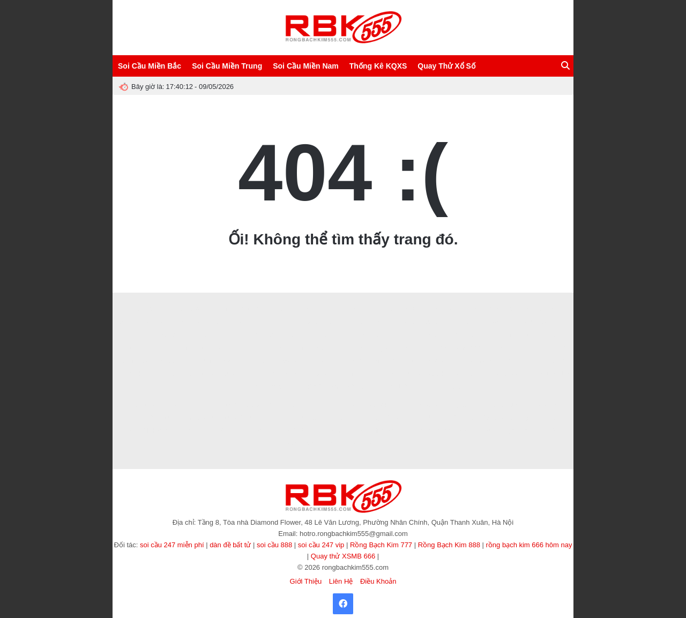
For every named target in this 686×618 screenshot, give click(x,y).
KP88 (547, 431)
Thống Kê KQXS (378, 66)
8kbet (536, 361)
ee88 (235, 322)
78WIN (273, 405)
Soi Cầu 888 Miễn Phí (201, 309)
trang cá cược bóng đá (380, 443)
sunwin (266, 431)
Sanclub (420, 322)
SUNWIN (481, 335)
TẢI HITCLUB (200, 431)
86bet (227, 431)
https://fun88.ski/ (526, 405)
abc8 (325, 335)
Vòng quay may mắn (332, 348)
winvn (180, 405)
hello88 (300, 374)
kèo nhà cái (180, 374)
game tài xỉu (540, 418)
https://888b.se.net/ (243, 418)
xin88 (441, 322)
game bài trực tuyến (213, 361)
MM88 (495, 405)
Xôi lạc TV (400, 431)
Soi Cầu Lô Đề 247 (147, 309)
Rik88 (380, 361)
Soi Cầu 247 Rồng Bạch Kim (448, 405)
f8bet (336, 374)
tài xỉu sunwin (487, 431)
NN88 (540, 348)
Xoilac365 (429, 431)
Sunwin (504, 335)
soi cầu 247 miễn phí (172, 545)
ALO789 (314, 405)
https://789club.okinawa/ (492, 418)
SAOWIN (446, 309)
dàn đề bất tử (230, 545)
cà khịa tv (456, 431)
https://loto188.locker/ (424, 374)
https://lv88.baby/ (242, 405)
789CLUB (346, 335)
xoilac (313, 322)
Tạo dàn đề (250, 348)
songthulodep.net (138, 348)
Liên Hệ (341, 581)
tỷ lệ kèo (222, 348)
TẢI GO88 (447, 418)
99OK (290, 361)
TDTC (464, 361)
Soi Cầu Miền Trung (227, 66)
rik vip (401, 418)
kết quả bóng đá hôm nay (482, 322)
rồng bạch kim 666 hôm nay (529, 545)
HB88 (239, 335)
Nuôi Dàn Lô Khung (505, 309)
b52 (283, 374)
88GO (218, 322)
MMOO (555, 361)
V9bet (295, 322)
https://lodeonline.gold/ (363, 418)
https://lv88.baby (445, 348)
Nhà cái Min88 (298, 335)
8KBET (159, 405)
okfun (247, 361)
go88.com (549, 335)
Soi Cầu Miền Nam (306, 66)
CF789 (469, 309)
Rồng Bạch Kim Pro (345, 309)
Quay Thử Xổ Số (446, 66)
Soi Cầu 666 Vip (251, 309)
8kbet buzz (148, 374)
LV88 (351, 387)
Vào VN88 (279, 387)
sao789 (485, 361)
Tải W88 (268, 361)
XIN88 (245, 374)
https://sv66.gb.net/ (309, 418)
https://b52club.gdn (302, 431)
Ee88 (386, 387)
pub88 (524, 322)
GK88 (476, 348)
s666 (214, 405)
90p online (371, 431)
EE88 (350, 405)
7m (521, 361)
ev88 (334, 405)
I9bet (222, 335)
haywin (127, 361)
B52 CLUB (440, 361)
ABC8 (307, 309)
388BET (546, 322)
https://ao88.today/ (318, 387)
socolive (560, 405)
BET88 (266, 374)
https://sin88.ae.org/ (161, 322)
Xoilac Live (341, 431)
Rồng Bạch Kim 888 (449, 545)
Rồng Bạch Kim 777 (381, 545)
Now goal (143, 335)
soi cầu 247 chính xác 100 (524, 374)
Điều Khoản (378, 581)
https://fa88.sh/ (216, 374)
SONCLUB (447, 387)
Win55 (421, 387)
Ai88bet (386, 374)
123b (146, 361)
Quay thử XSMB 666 (343, 556)
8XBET (197, 322)
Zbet (364, 361)
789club (130, 418)
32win (368, 387)
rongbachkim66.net (443, 335)
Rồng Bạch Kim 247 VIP (402, 309)
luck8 (320, 374)
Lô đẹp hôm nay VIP (349, 322)
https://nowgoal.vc (300, 443)
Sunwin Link (392, 322)
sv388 (558, 348)
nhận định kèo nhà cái (185, 335)
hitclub (525, 335)
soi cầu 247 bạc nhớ (385, 405)
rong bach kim (471, 374)
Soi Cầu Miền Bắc (149, 66)
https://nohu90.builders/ (189, 418)
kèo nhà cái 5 (317, 361)
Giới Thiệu (306, 581)
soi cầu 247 (170, 361)
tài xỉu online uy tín (185, 348)
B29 (255, 335)
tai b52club (359, 374)
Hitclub (415, 361)
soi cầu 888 (274, 545)
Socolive (285, 309)
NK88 (403, 387)
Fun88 (505, 361)
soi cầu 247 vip (321, 545)
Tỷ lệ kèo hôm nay (400, 348)
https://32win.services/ (389, 335)
